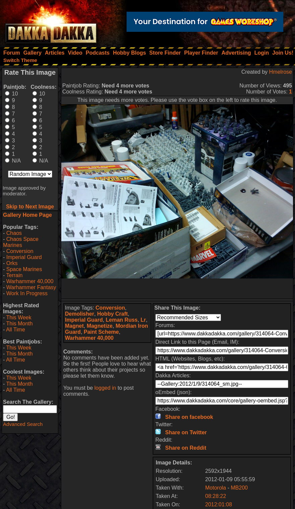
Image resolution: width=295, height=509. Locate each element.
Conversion (19, 251)
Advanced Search (23, 424)
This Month (19, 323)
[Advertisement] (177, 288)
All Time (15, 329)
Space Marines (24, 269)
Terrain (14, 275)
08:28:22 (215, 496)
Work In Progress (27, 293)
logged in (105, 388)
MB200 (239, 488)
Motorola (215, 488)
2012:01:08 (218, 504)
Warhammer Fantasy (31, 287)
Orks (12, 263)
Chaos (14, 233)
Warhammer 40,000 (30, 281)
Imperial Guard (24, 257)
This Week (18, 317)
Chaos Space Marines (21, 242)
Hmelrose (280, 72)
